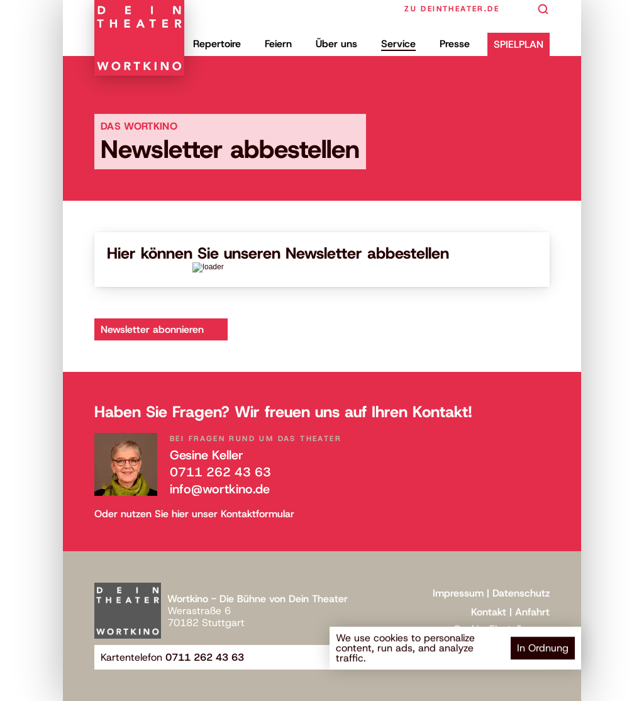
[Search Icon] (543, 9)
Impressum (458, 593)
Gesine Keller (206, 455)
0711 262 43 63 (220, 472)
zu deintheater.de (451, 9)
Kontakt (488, 612)
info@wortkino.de (220, 489)
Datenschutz (521, 593)
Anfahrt (532, 612)
